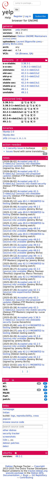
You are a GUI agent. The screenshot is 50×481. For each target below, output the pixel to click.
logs (13, 415)
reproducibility (24, 415)
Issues (9, 151)
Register (18, 16)
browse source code (13, 422)
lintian (6, 412)
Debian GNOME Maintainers (32, 36)
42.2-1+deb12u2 (30, 73)
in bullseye (25, 148)
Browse (24, 53)
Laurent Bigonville (26, 41)
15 (45, 390)
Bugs (25, 475)
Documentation (11, 475)
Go (16, 9)
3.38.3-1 (25, 63)
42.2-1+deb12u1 (30, 70)
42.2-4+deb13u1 (30, 82)
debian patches (11, 443)
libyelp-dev (9, 135)
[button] (4, 148)
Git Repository (39, 475)
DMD (14, 39)
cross (36, 415)
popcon (7, 419)
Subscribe (40, 16)
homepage (8, 409)
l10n (5, 440)
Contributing (26, 477)
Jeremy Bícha (10, 44)
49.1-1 (24, 89)
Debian (9, 466)
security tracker (11, 433)
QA (30, 53)
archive (6, 39)
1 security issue (14, 148)
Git (17, 53)
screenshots (9, 436)
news (6, 157)
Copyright (39, 466)
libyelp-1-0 (8, 131)
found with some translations (25, 151)
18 (39, 383)
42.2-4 (24, 79)
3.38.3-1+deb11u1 (31, 66)
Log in (28, 16)
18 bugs (12, 138)
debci (6, 446)
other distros (9, 430)
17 (45, 383)
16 (20, 138)
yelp (17, 29)
